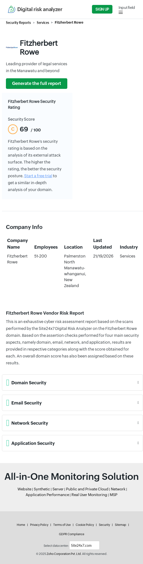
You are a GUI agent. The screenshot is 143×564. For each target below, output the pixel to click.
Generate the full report (36, 83)
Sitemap (120, 525)
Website (24, 489)
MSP (113, 495)
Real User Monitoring (89, 495)
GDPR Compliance (71, 534)
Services (43, 22)
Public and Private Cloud (87, 489)
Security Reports (18, 22)
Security (104, 525)
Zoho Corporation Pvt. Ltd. (64, 554)
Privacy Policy (39, 525)
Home (21, 525)
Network (118, 489)
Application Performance (47, 495)
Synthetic (42, 489)
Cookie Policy (85, 525)
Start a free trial (38, 176)
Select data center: (56, 546)
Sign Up (102, 9)
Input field (127, 7)
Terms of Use (62, 525)
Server (58, 489)
